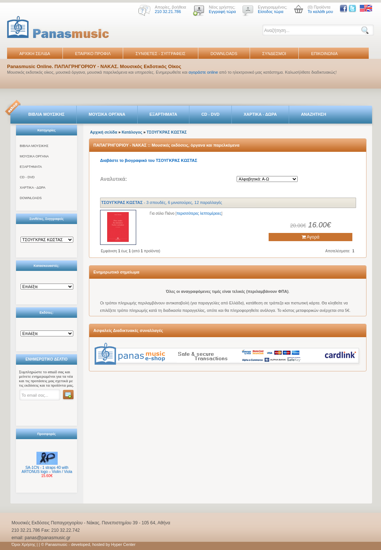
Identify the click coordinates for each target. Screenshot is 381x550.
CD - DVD (210, 114)
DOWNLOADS (224, 53)
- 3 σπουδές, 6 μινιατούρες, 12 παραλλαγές (161, 202)
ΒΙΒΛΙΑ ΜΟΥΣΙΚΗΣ (46, 114)
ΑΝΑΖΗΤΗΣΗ (313, 114)
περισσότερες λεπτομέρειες (198, 213)
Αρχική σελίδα (103, 132)
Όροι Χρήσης (23, 544)
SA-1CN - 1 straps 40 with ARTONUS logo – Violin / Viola (47, 470)
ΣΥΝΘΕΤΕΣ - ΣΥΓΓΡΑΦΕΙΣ (160, 53)
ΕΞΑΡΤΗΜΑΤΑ (163, 114)
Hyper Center (123, 544)
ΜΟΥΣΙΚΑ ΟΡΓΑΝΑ (107, 114)
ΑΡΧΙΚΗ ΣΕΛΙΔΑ (34, 53)
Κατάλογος (132, 132)
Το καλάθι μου (320, 11)
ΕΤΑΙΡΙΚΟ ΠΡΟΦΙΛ (93, 53)
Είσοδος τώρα (271, 11)
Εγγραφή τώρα (222, 11)
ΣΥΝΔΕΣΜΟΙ (274, 53)
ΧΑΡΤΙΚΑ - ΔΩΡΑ (260, 114)
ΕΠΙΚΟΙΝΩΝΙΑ (324, 53)
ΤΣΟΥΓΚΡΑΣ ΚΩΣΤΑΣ (167, 132)
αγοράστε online (203, 72)
